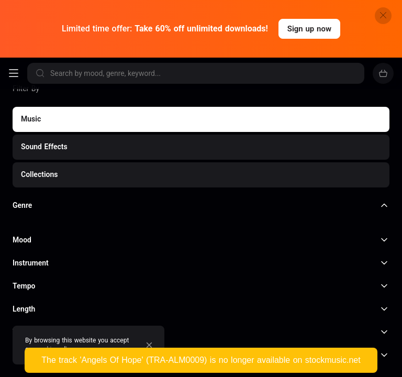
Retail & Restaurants (115, 263)
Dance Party (34, 365)
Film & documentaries (112, 246)
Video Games (202, 263)
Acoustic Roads (167, 365)
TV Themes (305, 365)
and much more (48, 278)
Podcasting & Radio (242, 246)
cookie (46, 349)
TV (180, 246)
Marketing (35, 263)
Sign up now (309, 29)
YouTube (32, 246)
